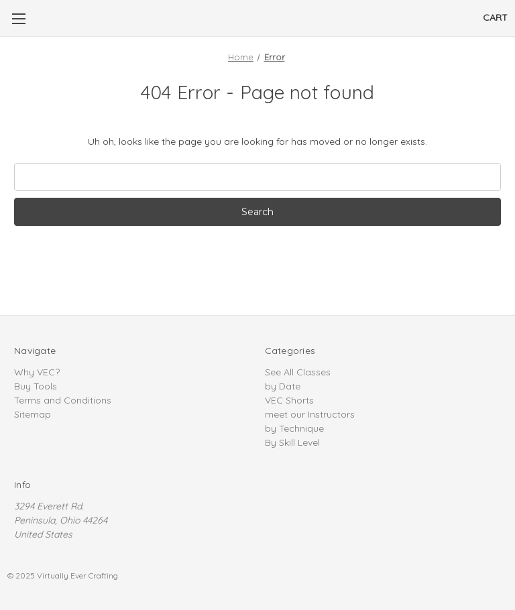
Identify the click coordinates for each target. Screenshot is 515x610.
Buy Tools (35, 386)
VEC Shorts (289, 400)
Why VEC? (37, 372)
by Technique (294, 428)
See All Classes (298, 372)
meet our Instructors (310, 414)
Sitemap (32, 414)
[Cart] (495, 17)
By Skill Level (292, 442)
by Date (282, 386)
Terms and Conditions (62, 400)
